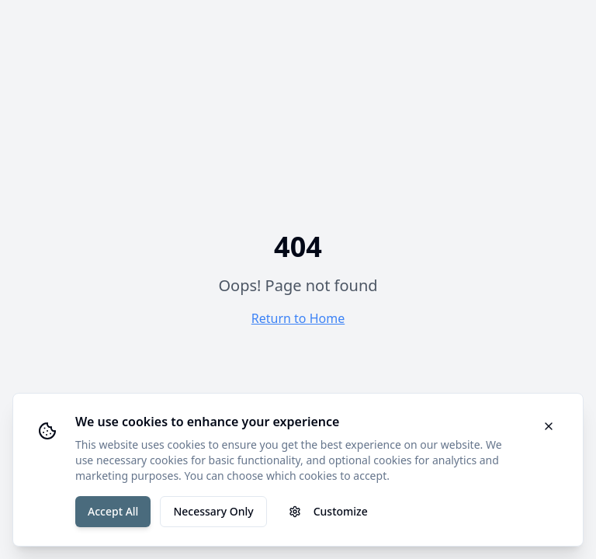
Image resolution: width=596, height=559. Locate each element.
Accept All (113, 511)
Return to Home (298, 318)
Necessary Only (213, 511)
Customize (328, 511)
